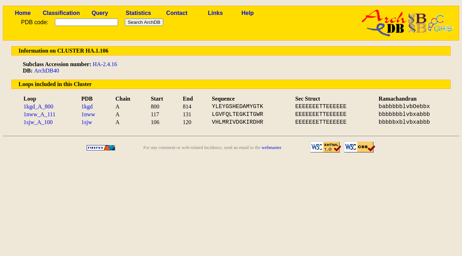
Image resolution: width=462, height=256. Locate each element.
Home (23, 13)
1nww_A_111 (39, 114)
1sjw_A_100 (38, 122)
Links (215, 13)
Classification (61, 13)
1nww (88, 114)
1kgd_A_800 (38, 106)
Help (247, 13)
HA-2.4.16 (105, 64)
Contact (177, 13)
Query (100, 13)
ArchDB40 (46, 71)
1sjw (86, 122)
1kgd (87, 106)
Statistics (138, 13)
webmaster (271, 147)
